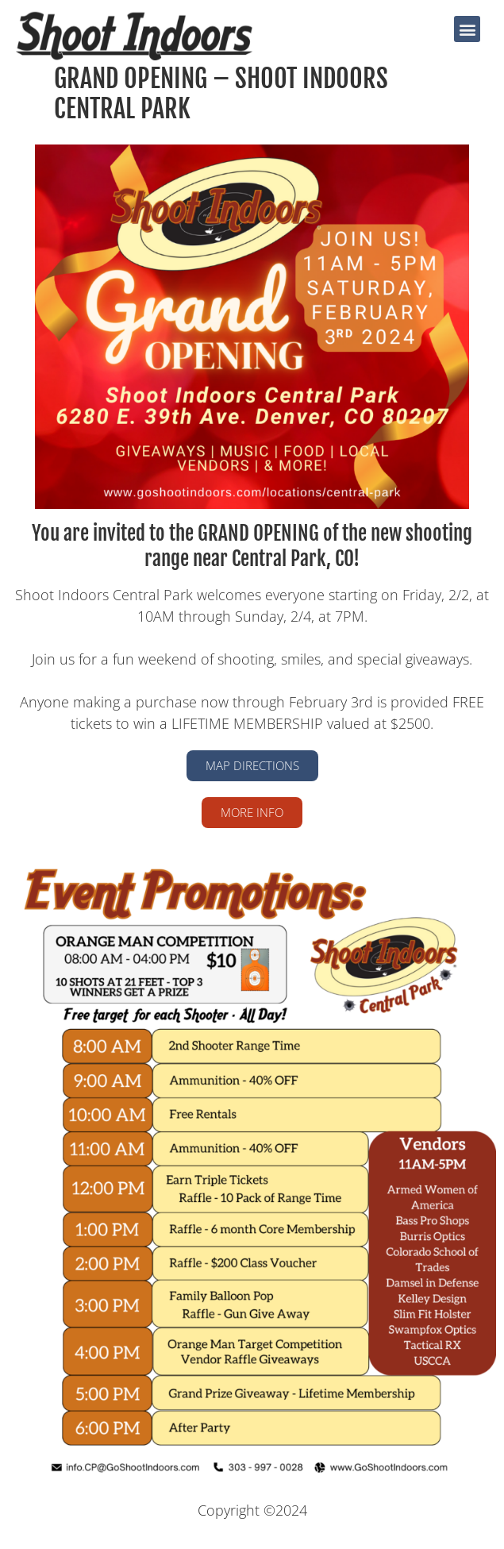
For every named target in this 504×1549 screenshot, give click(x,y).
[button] (467, 29)
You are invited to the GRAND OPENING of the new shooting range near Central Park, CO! (252, 546)
